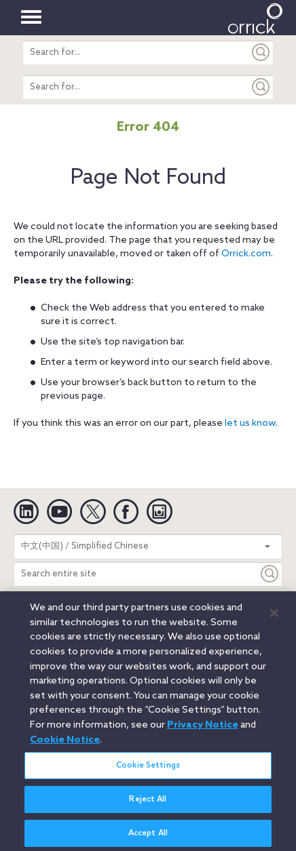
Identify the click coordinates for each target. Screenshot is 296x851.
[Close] (274, 618)
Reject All (147, 805)
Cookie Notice (65, 744)
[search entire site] (136, 52)
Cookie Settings (148, 770)
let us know (250, 423)
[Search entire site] (136, 574)
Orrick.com (246, 254)
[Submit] (261, 52)
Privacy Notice (202, 730)
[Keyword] (270, 574)
